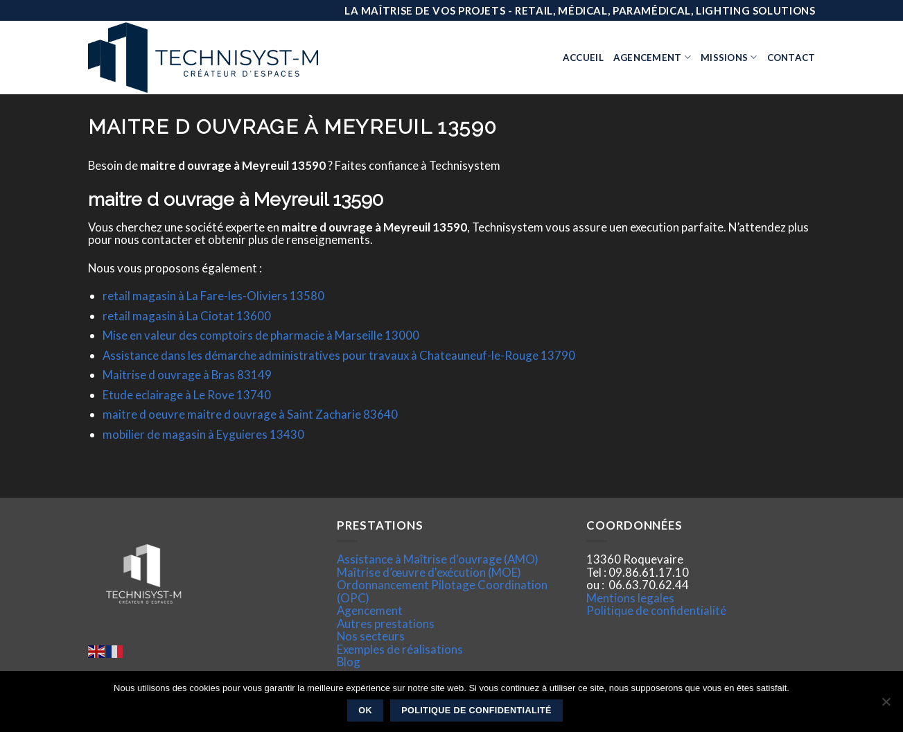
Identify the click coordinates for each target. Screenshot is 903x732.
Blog (348, 661)
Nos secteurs (371, 636)
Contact (791, 57)
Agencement (652, 57)
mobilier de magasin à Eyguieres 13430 (203, 434)
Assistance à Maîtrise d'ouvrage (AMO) (437, 559)
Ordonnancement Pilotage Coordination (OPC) (442, 590)
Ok (365, 710)
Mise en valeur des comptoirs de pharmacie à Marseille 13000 (261, 335)
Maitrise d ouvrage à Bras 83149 (187, 374)
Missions (729, 57)
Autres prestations (386, 623)
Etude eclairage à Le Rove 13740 (187, 394)
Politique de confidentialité (656, 610)
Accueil (583, 57)
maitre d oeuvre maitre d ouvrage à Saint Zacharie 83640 (250, 414)
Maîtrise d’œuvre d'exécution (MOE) (429, 572)
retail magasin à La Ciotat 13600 (187, 315)
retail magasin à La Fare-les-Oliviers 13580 (213, 295)
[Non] (886, 706)
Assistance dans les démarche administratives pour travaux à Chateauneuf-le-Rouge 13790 (339, 355)
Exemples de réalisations (400, 649)
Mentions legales (630, 598)
